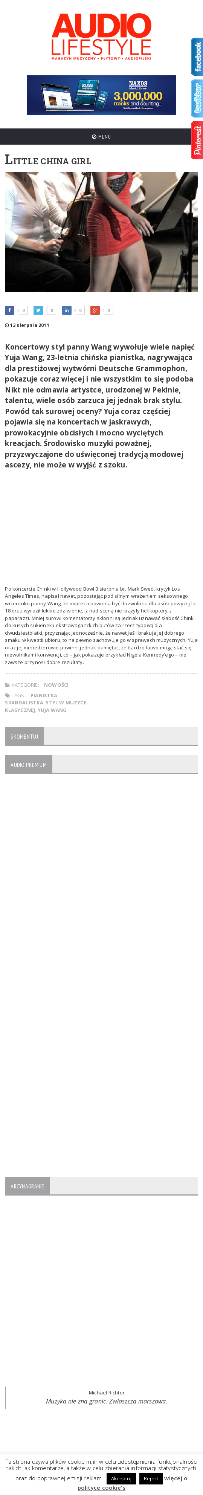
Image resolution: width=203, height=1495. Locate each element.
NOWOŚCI (56, 684)
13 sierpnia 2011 (27, 325)
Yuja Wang (52, 710)
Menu (101, 136)
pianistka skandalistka (31, 699)
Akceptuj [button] (121, 1478)
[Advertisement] (101, 529)
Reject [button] (151, 1478)
